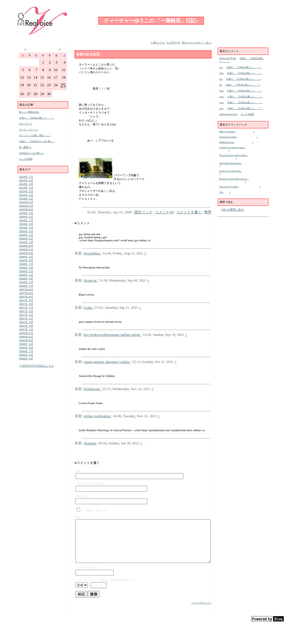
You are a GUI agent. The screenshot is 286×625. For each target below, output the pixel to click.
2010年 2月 (26, 196)
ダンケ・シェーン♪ (28, 129)
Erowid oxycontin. (228, 137)
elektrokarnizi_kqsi (228, 114)
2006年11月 (26, 349)
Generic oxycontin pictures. (232, 147)
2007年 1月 (26, 341)
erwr (221, 108)
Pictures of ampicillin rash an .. (234, 179)
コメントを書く (189, 212)
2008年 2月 (26, 290)
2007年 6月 (26, 322)
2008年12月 (26, 251)
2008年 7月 (26, 271)
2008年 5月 (26, 278)
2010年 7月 (26, 177)
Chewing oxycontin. (229, 186)
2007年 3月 (26, 333)
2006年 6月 (26, 369)
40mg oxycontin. (227, 131)
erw (221, 67)
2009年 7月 (26, 224)
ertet (221, 73)
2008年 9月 (26, 263)
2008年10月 (26, 259)
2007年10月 (26, 306)
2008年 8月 (26, 267)
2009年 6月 (26, 228)
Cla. (221, 192)
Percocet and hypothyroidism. (233, 155)
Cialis (88, 307)
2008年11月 (26, 255)
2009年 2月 (26, 243)
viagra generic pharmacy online (107, 362)
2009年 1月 (26, 247)
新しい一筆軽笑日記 (29, 112)
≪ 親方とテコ (158, 42)
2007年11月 (26, 302)
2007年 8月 (26, 314)
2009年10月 (26, 212)
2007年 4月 (26, 329)
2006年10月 (26, 353)
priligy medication (97, 416)
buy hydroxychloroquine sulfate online (112, 334)
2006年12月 (26, 345)
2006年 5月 (26, 372)
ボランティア (25, 123)
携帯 (207, 212)
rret (221, 79)
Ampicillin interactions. (230, 163)
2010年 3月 (26, 192)
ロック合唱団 (25, 159)
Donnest (90, 443)
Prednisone (92, 389)
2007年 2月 (26, 337)
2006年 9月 (26, 357)
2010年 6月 (26, 181)
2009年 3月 (26, 239)
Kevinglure (92, 253)
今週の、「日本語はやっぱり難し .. (36, 141)
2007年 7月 (26, 318)
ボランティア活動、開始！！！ (34, 135)
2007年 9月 (26, 310)
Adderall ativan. (227, 142)
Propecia (90, 280)
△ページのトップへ (201, 603)
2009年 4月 (26, 235)
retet (221, 90)
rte (220, 85)
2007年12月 (26, 298)
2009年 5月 (26, 232)
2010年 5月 (26, 185)
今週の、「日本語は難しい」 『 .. (36, 118)
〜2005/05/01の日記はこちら (36, 379)
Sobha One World (227, 58)
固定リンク (143, 212)
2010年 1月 (26, 200)
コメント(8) (164, 212)
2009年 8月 (26, 220)
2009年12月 (26, 204)
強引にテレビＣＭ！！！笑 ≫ (196, 42)
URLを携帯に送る (232, 209)
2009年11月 (26, 208)
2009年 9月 (26, 216)
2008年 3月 (26, 286)
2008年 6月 (26, 275)
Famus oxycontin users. (230, 171)
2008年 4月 (26, 282)
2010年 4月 (26, 188)
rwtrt (221, 96)
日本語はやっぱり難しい (31, 153)
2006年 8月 (26, 361)
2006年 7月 (26, 365)
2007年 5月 (26, 325)
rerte (221, 102)
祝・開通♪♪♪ (25, 147)
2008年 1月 (26, 294)
